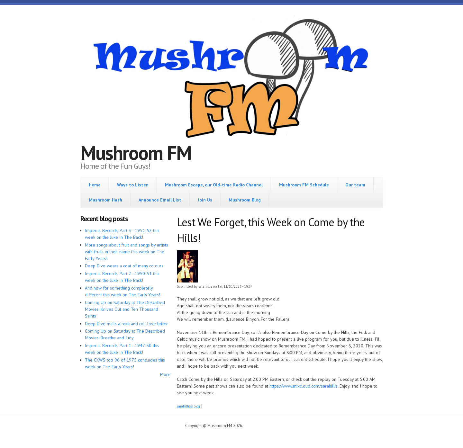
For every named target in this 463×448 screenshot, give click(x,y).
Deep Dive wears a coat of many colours (124, 266)
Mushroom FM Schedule (304, 185)
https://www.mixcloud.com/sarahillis (303, 386)
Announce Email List (160, 200)
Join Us (205, 200)
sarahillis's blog (188, 406)
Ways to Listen (133, 185)
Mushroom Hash (105, 200)
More (165, 374)
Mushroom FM (135, 152)
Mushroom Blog (245, 200)
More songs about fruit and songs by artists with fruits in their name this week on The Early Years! (126, 251)
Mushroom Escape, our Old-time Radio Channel (214, 185)
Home (95, 185)
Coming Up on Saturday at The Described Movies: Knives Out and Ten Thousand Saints (125, 309)
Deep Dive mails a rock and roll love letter (126, 324)
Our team (355, 185)
